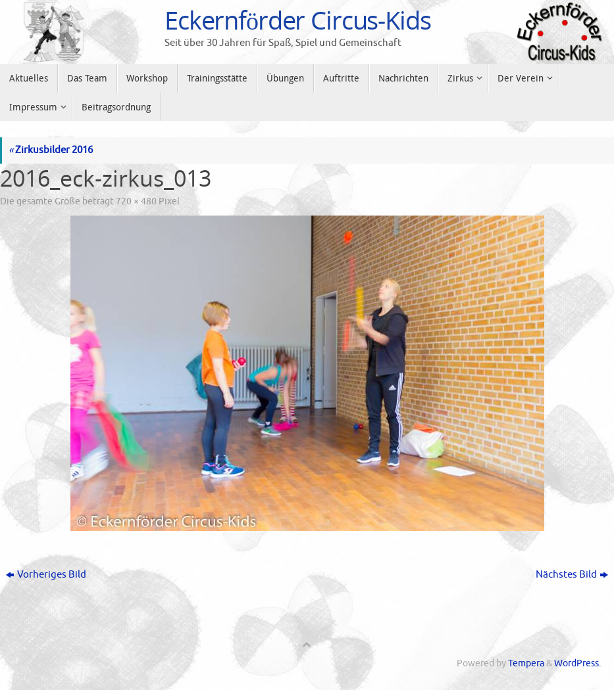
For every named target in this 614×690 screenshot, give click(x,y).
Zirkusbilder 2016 (51, 150)
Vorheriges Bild (46, 574)
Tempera (526, 663)
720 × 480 (136, 201)
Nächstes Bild (572, 574)
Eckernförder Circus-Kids (298, 20)
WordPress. (577, 663)
